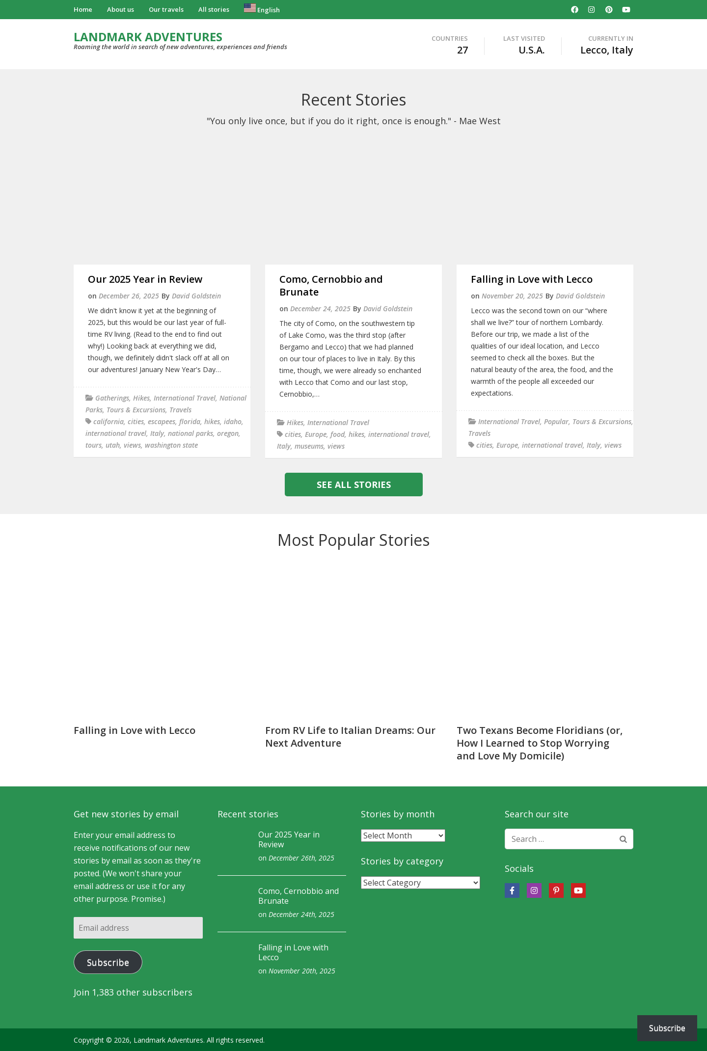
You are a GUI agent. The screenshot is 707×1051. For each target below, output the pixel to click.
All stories (213, 9)
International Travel (185, 398)
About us (120, 9)
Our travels (166, 9)
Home (83, 9)
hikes (212, 421)
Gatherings (112, 398)
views (132, 445)
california (108, 421)
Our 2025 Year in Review (145, 279)
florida (189, 421)
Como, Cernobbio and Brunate (331, 285)
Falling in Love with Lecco (532, 279)
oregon (228, 433)
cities (136, 421)
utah (113, 445)
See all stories (354, 484)
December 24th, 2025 (301, 914)
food (337, 434)
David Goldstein (196, 295)
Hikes (141, 398)
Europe (315, 434)
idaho (233, 421)
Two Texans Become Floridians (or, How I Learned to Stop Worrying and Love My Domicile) (540, 743)
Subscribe (108, 962)
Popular (556, 421)
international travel (115, 433)
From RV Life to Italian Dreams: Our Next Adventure (350, 737)
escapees (161, 421)
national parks (190, 433)
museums (309, 446)
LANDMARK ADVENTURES (148, 36)
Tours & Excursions (136, 409)
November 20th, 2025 (302, 970)
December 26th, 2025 (301, 857)
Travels (180, 409)
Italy (157, 433)
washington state (171, 445)
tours (93, 445)
